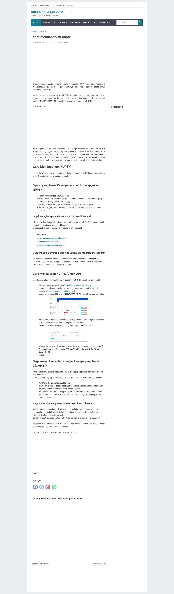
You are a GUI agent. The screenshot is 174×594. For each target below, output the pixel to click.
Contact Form (59, 6)
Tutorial (61, 22)
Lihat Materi (88, 22)
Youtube (70, 6)
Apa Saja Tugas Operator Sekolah (52, 245)
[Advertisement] (69, 63)
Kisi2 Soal (74, 22)
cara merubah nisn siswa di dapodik (52, 238)
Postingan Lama (100, 564)
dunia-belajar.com (47, 12)
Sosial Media (48, 22)
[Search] (127, 22)
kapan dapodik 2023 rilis (48, 242)
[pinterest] (47, 487)
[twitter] (41, 487)
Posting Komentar (63, 42)
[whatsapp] (54, 487)
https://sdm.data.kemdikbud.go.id (60, 291)
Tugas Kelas (103, 22)
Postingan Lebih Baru (40, 564)
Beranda (34, 6)
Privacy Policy (45, 6)
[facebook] (35, 487)
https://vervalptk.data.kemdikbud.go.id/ (75, 285)
